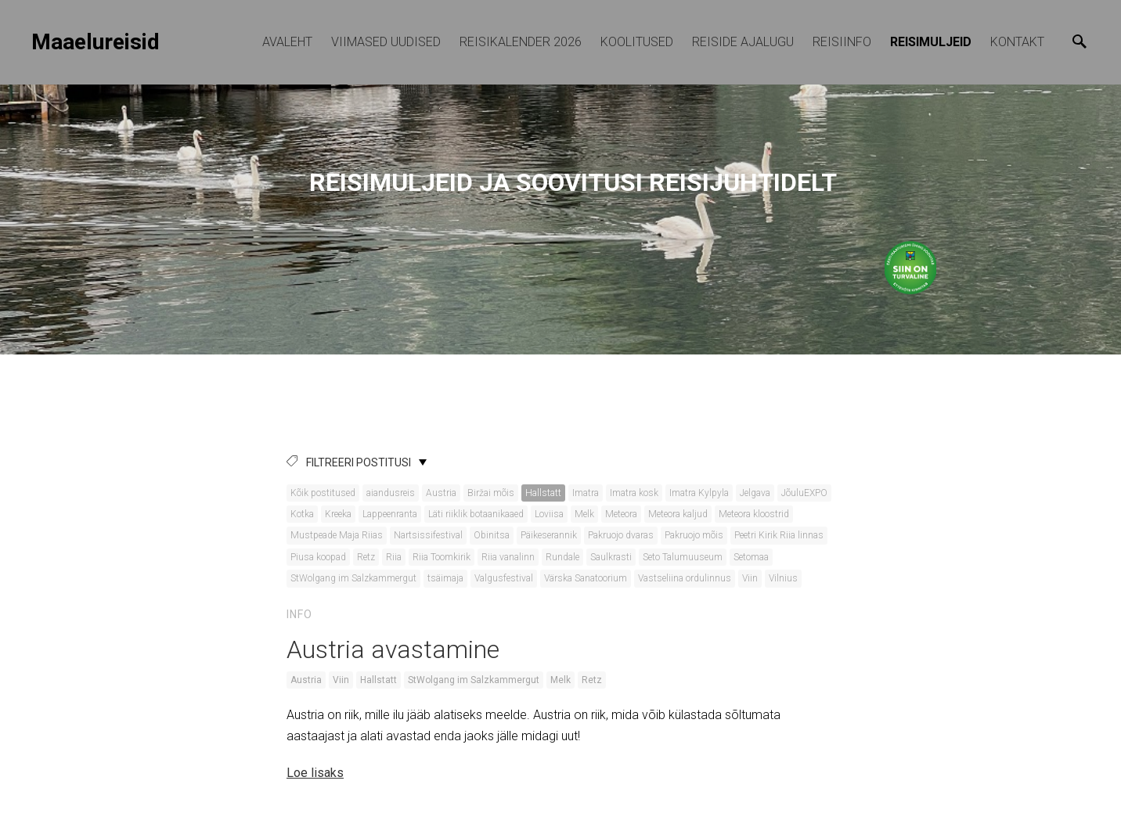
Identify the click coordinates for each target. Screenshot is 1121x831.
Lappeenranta (389, 514)
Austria (441, 492)
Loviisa (549, 514)
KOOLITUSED (636, 41)
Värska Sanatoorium (585, 578)
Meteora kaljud (678, 514)
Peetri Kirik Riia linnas (779, 535)
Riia (394, 557)
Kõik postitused (322, 492)
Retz (366, 557)
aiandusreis (390, 492)
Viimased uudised (386, 41)
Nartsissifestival (428, 535)
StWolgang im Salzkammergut (353, 578)
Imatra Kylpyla (699, 492)
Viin (750, 578)
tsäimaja (445, 578)
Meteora (621, 514)
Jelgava (755, 492)
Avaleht (287, 41)
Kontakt (1017, 41)
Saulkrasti (611, 557)
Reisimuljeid (930, 41)
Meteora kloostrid (754, 514)
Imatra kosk (634, 492)
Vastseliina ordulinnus (684, 578)
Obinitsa (492, 535)
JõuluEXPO (804, 492)
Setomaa (751, 557)
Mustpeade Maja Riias (336, 535)
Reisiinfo (842, 41)
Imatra (585, 492)
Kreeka (338, 514)
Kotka (302, 514)
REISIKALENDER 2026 (521, 41)
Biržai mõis (490, 492)
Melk (584, 514)
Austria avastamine (393, 649)
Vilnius (783, 578)
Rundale (562, 557)
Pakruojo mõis (694, 535)
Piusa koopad (318, 557)
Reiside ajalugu (743, 41)
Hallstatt (543, 492)
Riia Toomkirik (441, 557)
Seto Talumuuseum (683, 557)
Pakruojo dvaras (621, 535)
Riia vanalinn (508, 557)
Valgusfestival (503, 578)
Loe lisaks (315, 772)
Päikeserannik (549, 535)
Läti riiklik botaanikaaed (476, 514)
